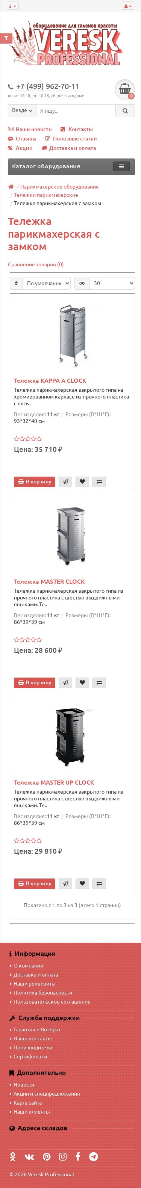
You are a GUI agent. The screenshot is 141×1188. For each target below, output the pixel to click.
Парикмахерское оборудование (59, 187)
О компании (26, 966)
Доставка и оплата (68, 148)
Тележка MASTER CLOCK (49, 581)
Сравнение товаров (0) (36, 264)
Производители (30, 1048)
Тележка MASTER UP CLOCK (54, 782)
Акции (20, 148)
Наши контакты (30, 1039)
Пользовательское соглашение (50, 1002)
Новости (21, 1085)
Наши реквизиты (32, 984)
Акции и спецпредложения (44, 1094)
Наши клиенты (29, 1112)
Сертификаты (28, 1057)
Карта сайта (25, 1103)
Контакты (77, 129)
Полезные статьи (71, 139)
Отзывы (22, 139)
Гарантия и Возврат (35, 1029)
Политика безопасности (40, 993)
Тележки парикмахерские (46, 195)
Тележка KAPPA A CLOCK (50, 380)
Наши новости (30, 129)
